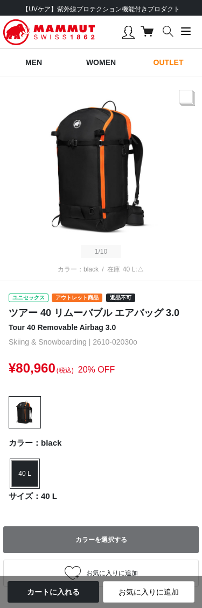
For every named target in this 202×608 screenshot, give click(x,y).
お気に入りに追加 (149, 592)
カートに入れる (53, 592)
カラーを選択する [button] (101, 539)
